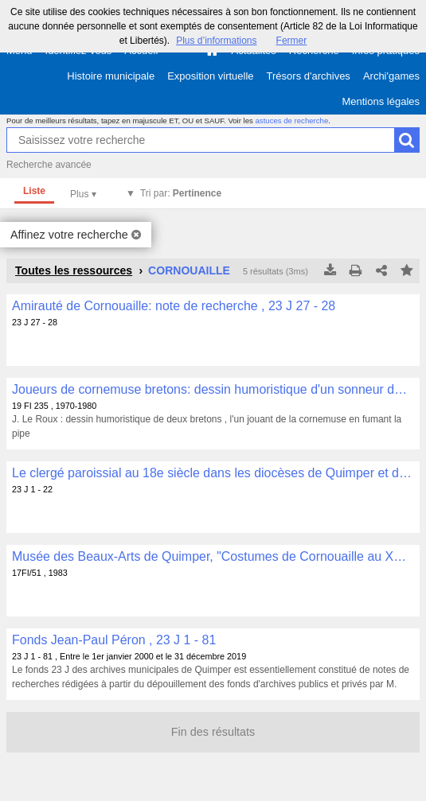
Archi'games (391, 76)
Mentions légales (381, 101)
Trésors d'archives (308, 76)
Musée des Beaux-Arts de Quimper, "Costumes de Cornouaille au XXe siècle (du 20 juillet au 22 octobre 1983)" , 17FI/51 (213, 556)
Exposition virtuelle (210, 76)
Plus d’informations (216, 40)
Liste (34, 190)
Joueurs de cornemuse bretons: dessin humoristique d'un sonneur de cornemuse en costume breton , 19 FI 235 (213, 389)
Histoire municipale (110, 76)
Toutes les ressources (73, 270)
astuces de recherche (292, 120)
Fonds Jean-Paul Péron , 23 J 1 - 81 (114, 640)
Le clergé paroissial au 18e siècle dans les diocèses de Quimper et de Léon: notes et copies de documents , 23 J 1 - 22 (213, 473)
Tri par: (180, 193)
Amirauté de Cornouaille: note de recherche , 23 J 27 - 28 (173, 306)
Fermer (291, 40)
